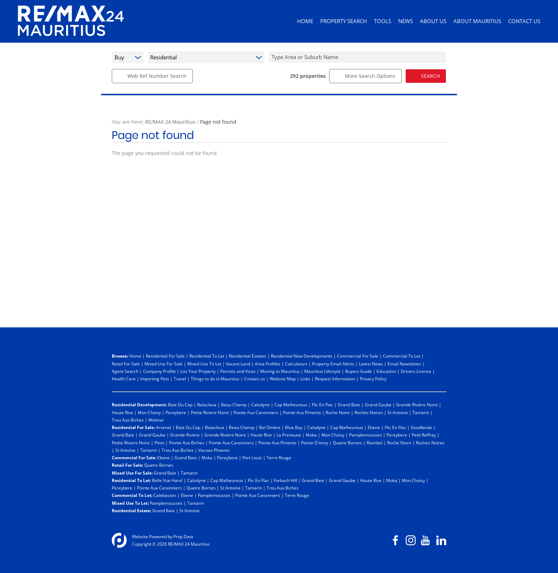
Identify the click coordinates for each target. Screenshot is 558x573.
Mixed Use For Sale (163, 363)
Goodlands (421, 427)
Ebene (374, 427)
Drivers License (416, 371)
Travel (180, 378)
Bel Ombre (269, 427)
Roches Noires (368, 412)
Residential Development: (139, 404)
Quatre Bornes (347, 442)
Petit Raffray (424, 435)
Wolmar (156, 420)
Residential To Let (206, 356)
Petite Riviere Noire (210, 412)
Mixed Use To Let (204, 363)
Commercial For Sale (357, 356)
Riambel (375, 442)
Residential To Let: (131, 480)
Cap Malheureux (290, 404)
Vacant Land (238, 363)
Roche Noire (338, 412)
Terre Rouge (279, 457)
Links (305, 378)
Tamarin (420, 412)
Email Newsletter (404, 363)
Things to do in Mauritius (215, 378)
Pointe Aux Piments (302, 412)
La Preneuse (289, 435)
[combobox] (358, 57)
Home (135, 356)
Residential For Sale (165, 356)
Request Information (335, 378)
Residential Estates (247, 356)
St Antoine (398, 412)
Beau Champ (234, 404)
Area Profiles (267, 363)
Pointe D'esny (314, 442)
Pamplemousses (365, 435)
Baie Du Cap (180, 404)
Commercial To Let (401, 356)
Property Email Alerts (333, 363)
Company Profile (159, 371)
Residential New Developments (301, 356)
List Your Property (198, 371)
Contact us (254, 378)
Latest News (371, 363)
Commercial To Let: (132, 495)
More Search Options (365, 76)
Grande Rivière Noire (417, 404)
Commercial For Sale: (134, 457)
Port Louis (252, 457)
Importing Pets (154, 378)
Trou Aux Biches (128, 420)
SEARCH (426, 76)
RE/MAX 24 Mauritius (170, 121)
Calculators (296, 363)
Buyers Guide (358, 371)
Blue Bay (293, 427)
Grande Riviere (185, 435)
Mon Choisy (149, 412)
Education (386, 371)
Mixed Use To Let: (130, 503)
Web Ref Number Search (152, 76)
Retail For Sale (126, 363)
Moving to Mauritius (280, 371)
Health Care (124, 378)
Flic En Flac (322, 404)
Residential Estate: (131, 510)
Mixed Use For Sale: (132, 473)
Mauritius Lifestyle (322, 371)
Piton (159, 442)
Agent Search (125, 371)
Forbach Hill (285, 480)
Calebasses (164, 495)
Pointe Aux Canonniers (255, 412)
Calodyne (260, 404)
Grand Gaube (378, 404)
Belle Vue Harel (167, 480)
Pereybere (175, 412)
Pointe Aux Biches (186, 442)
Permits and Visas (238, 371)
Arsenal (163, 427)
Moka (311, 435)
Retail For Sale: (127, 465)
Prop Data (183, 536)
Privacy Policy (373, 378)
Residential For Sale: (133, 427)
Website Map (283, 378)
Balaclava (206, 404)
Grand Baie (349, 404)
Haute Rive (122, 412)
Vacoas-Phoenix (214, 450)
